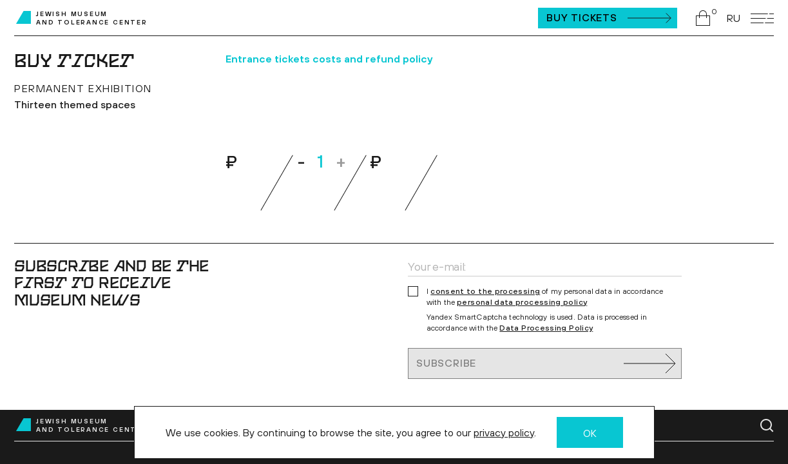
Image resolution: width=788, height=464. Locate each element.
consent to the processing (485, 291)
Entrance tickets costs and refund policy (329, 58)
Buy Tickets (581, 17)
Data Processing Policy (546, 328)
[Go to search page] (767, 425)
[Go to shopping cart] (705, 18)
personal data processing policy (522, 302)
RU (733, 18)
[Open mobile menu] (762, 18)
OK (590, 433)
